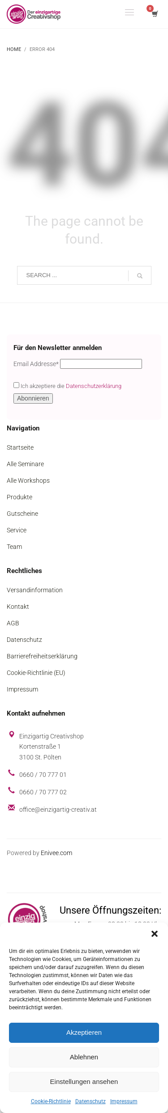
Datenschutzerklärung (93, 386)
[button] (154, 933)
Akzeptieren (84, 1032)
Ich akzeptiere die (67, 385)
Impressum (124, 1101)
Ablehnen (84, 1057)
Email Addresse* (36, 363)
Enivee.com (56, 852)
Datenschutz (90, 1101)
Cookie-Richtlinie (51, 1101)
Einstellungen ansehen (84, 1081)
